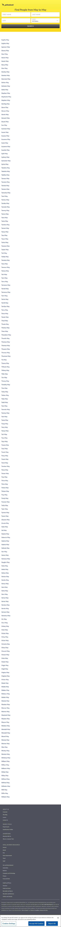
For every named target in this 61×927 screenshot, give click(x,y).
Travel (4, 858)
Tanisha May (5, 224)
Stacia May (4, 57)
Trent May (4, 463)
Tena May (4, 264)
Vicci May (4, 623)
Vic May (4, 619)
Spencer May (5, 47)
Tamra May (5, 214)
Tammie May (5, 207)
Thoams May (5, 349)
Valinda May (5, 548)
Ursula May (5, 523)
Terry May (4, 310)
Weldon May (5, 726)
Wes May (4, 747)
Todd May (4, 402)
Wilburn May (5, 768)
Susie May (4, 143)
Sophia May (5, 40)
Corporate (5, 812)
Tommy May (5, 413)
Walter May (5, 697)
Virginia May (5, 676)
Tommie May (5, 409)
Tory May (4, 438)
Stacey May (5, 50)
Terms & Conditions (35, 910)
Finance (4, 876)
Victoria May (5, 644)
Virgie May (4, 665)
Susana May (5, 136)
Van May (4, 551)
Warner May (5, 708)
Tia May (4, 360)
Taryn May (4, 239)
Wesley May (5, 750)
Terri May (4, 296)
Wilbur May (5, 765)
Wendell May (5, 733)
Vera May (4, 587)
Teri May (4, 274)
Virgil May (4, 669)
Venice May (5, 576)
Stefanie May (5, 86)
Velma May (5, 573)
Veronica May (5, 615)
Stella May (4, 89)
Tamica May (5, 200)
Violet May (4, 662)
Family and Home (7, 888)
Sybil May (4, 153)
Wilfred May (5, 782)
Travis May (4, 459)
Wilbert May (5, 761)
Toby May (4, 399)
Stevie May (5, 114)
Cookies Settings (9, 924)
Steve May (4, 107)
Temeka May (5, 260)
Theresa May (5, 342)
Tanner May (5, 228)
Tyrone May (5, 512)
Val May (4, 530)
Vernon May (5, 612)
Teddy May (4, 256)
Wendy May (5, 740)
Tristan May (5, 491)
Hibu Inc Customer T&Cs (8, 839)
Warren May (5, 711)
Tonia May (4, 420)
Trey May (4, 477)
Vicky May (4, 637)
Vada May (4, 527)
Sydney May (5, 157)
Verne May (4, 601)
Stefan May (5, 82)
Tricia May (4, 480)
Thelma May (5, 328)
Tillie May (4, 374)
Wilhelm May (5, 786)
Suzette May (5, 150)
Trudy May (4, 498)
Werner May (5, 743)
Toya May (4, 441)
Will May (4, 790)
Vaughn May (5, 562)
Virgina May (5, 672)
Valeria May (5, 541)
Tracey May (5, 445)
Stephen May (5, 100)
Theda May (5, 324)
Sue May (4, 125)
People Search (6, 826)
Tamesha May (5, 192)
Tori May (4, 434)
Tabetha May (5, 171)
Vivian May (5, 679)
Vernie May (5, 608)
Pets (4, 852)
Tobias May (5, 395)
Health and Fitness (7, 883)
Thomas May (5, 352)
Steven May (5, 111)
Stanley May (5, 72)
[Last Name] (45, 15)
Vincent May (5, 651)
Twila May (4, 505)
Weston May (5, 754)
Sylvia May (4, 164)
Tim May (4, 377)
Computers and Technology (9, 873)
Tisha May (4, 392)
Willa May (4, 793)
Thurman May (6, 356)
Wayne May (5, 722)
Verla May (4, 591)
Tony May (4, 427)
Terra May (4, 281)
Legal (4, 861)
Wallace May (5, 694)
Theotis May (5, 338)
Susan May (4, 132)
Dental (4, 850)
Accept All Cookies (36, 924)
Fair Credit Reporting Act (47, 904)
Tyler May (4, 509)
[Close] (58, 919)
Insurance (5, 885)
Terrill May (4, 303)
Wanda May (5, 701)
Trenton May (5, 466)
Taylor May (5, 249)
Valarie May (5, 534)
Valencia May (5, 537)
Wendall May (5, 729)
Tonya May (4, 431)
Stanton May (5, 75)
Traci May (4, 448)
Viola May (4, 658)
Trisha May (4, 487)
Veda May (4, 566)
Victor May (5, 640)
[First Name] (15, 15)
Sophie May (5, 43)
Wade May (4, 683)
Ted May (4, 253)
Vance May (5, 555)
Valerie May (5, 544)
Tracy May (4, 455)
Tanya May (4, 232)
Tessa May (4, 313)
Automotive (5, 867)
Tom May (4, 406)
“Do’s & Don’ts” (25, 910)
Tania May (4, 221)
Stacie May (5, 61)
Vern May (4, 594)
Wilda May (4, 772)
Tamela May (5, 185)
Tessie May (5, 317)
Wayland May (5, 715)
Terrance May (5, 285)
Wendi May (5, 736)
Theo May (4, 331)
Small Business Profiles (8, 829)
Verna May (4, 598)
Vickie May (5, 633)
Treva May (4, 470)
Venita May (5, 580)
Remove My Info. (44, 910)
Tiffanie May (5, 367)
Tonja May (4, 424)
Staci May (4, 54)
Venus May (5, 583)
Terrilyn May (5, 306)
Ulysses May (5, 519)
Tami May (4, 196)
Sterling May (5, 104)
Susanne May (5, 139)
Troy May (4, 495)
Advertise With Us (7, 836)
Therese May (5, 345)
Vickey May (5, 626)
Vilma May (4, 647)
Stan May (4, 68)
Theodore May (6, 335)
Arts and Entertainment (8, 865)
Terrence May (5, 292)
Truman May (5, 502)
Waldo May (5, 686)
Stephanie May (6, 97)
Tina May (4, 388)
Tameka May (5, 182)
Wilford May (5, 779)
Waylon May (5, 718)
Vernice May (5, 605)
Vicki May (4, 630)
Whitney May (5, 758)
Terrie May (4, 299)
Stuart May (5, 121)
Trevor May (5, 473)
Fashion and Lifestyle (7, 896)
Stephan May (5, 93)
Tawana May (5, 246)
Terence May (5, 267)
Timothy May (5, 384)
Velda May (4, 569)
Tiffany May (5, 370)
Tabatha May (5, 168)
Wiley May (4, 775)
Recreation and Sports (8, 891)
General (4, 847)
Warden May (5, 704)
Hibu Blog (5, 814)
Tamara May (5, 178)
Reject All (51, 924)
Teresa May (5, 271)
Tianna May (5, 363)
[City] (15, 21)
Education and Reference (8, 893)
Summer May (5, 129)
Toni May (4, 416)
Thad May (4, 320)
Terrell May (5, 288)
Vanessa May (5, 559)
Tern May (4, 278)
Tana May (4, 217)
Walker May (5, 690)
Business (5, 870)
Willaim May (5, 797)
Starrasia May (5, 79)
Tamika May (5, 203)
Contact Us (5, 820)
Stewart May (5, 118)
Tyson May (4, 516)
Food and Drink (6, 878)
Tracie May (4, 452)
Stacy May (4, 65)
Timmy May (5, 381)
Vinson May (5, 655)
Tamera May (5, 189)
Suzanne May (5, 146)
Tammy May (5, 210)
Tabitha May (5, 175)
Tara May (4, 235)
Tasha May (4, 242)
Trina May (4, 484)
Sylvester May (6, 161)
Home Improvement (7, 855)
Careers (4, 817)
